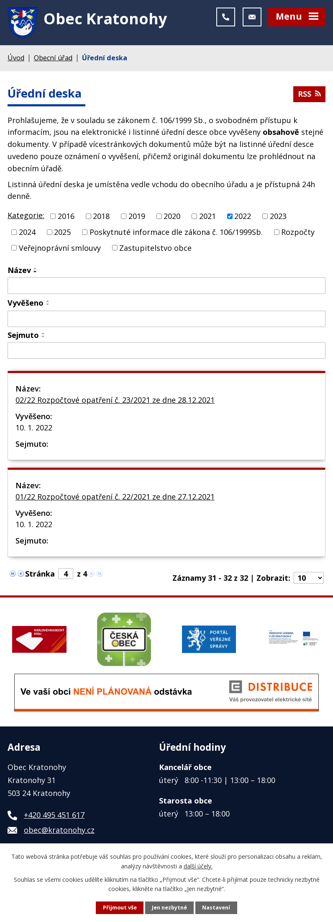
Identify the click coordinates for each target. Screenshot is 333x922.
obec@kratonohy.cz (59, 830)
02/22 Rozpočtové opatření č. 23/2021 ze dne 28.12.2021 (115, 400)
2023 (278, 216)
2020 (172, 216)
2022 (242, 216)
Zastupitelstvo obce (155, 247)
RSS (309, 94)
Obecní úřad (53, 57)
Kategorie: (26, 215)
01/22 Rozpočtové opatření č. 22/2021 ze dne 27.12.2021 (115, 497)
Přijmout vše (120, 907)
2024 (27, 232)
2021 (207, 216)
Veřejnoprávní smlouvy (60, 247)
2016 (66, 216)
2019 (136, 216)
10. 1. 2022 (33, 427)
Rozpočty (298, 232)
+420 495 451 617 (54, 815)
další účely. (198, 866)
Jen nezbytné (169, 907)
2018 (101, 216)
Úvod (16, 57)
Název (19, 270)
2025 (62, 232)
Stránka (40, 574)
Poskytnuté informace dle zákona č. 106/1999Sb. (176, 232)
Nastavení (216, 907)
